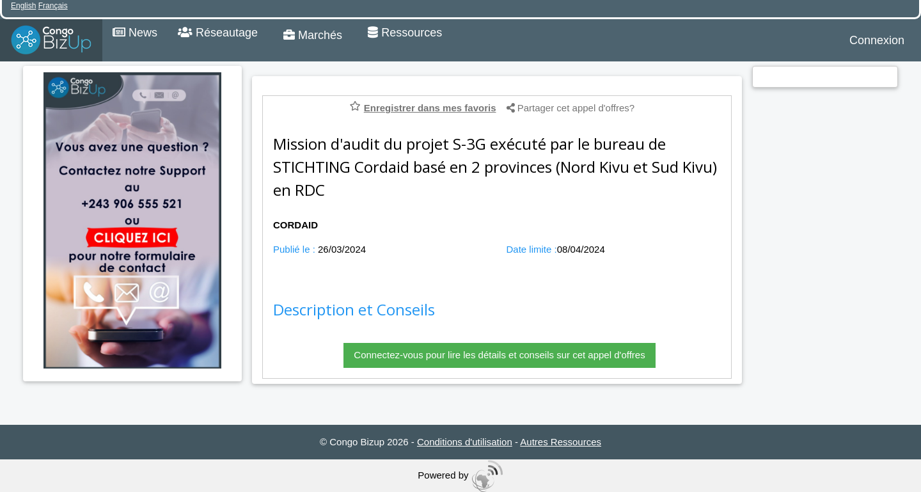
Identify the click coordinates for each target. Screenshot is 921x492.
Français (53, 5)
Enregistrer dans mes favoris (430, 107)
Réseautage (218, 32)
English (23, 5)
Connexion (876, 40)
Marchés (312, 35)
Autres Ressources (560, 441)
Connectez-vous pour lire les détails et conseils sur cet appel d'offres (499, 354)
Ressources (405, 32)
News (135, 32)
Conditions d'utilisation (464, 441)
